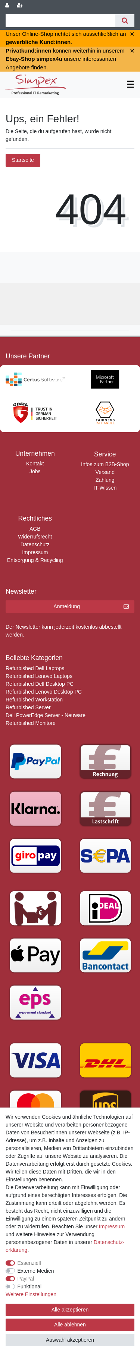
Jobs (35, 471)
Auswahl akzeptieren (70, 1340)
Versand (105, 472)
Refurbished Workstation (34, 700)
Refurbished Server (28, 707)
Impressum (35, 552)
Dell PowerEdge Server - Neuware (45, 715)
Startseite (23, 160)
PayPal (26, 1279)
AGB (35, 529)
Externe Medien (36, 1271)
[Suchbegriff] (60, 20)
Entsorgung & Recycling (35, 560)
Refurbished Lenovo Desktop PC (44, 692)
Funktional (30, 1286)
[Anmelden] (8, 6)
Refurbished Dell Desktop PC (40, 684)
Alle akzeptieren (70, 1310)
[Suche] (124, 20)
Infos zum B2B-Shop (105, 464)
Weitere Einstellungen (31, 1294)
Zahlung (105, 480)
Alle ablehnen (70, 1325)
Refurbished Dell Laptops (35, 668)
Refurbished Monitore (31, 723)
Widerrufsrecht (35, 537)
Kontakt (35, 463)
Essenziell (29, 1263)
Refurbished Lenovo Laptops (39, 676)
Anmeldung (91, 606)
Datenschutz (35, 544)
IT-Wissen (104, 488)
